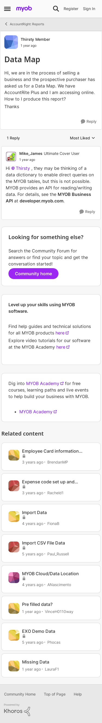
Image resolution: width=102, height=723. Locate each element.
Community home (33, 273)
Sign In (89, 8)
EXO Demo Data (38, 631)
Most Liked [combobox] (82, 138)
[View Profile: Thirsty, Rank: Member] (11, 42)
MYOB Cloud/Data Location (50, 573)
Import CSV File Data (43, 543)
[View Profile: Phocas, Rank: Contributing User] (13, 635)
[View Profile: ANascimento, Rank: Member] (13, 577)
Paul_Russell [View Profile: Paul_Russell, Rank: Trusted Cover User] (58, 554)
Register (71, 8)
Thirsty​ (23, 168)
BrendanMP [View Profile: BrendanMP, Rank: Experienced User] (57, 462)
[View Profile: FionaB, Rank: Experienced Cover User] (13, 516)
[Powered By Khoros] (51, 710)
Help (78, 694)
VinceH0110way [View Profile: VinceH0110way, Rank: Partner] (59, 611)
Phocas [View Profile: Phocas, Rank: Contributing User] (53, 642)
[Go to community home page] (24, 8)
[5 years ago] (32, 554)
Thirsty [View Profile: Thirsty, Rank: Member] (27, 39)
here (59, 333)
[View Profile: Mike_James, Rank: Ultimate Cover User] (11, 156)
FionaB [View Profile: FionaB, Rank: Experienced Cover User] (53, 523)
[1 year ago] (31, 611)
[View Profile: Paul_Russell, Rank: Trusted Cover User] (13, 547)
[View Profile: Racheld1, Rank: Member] (13, 485)
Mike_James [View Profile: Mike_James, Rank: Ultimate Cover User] (30, 153)
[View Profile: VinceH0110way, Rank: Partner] (13, 608)
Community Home (20, 694)
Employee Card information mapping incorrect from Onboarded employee (50, 451)
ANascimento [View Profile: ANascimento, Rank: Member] (59, 584)
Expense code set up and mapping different (48, 482)
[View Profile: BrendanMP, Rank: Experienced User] (13, 455)
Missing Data (35, 662)
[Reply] (89, 121)
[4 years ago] (32, 523)
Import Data (34, 512)
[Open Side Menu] (7, 9)
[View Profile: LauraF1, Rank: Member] (13, 666)
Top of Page (55, 694)
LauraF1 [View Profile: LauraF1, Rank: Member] (52, 668)
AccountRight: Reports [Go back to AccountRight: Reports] (24, 24)
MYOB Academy (42, 383)
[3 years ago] (32, 462)
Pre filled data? (37, 604)
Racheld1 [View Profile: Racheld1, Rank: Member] (55, 492)
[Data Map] (49, 159)
